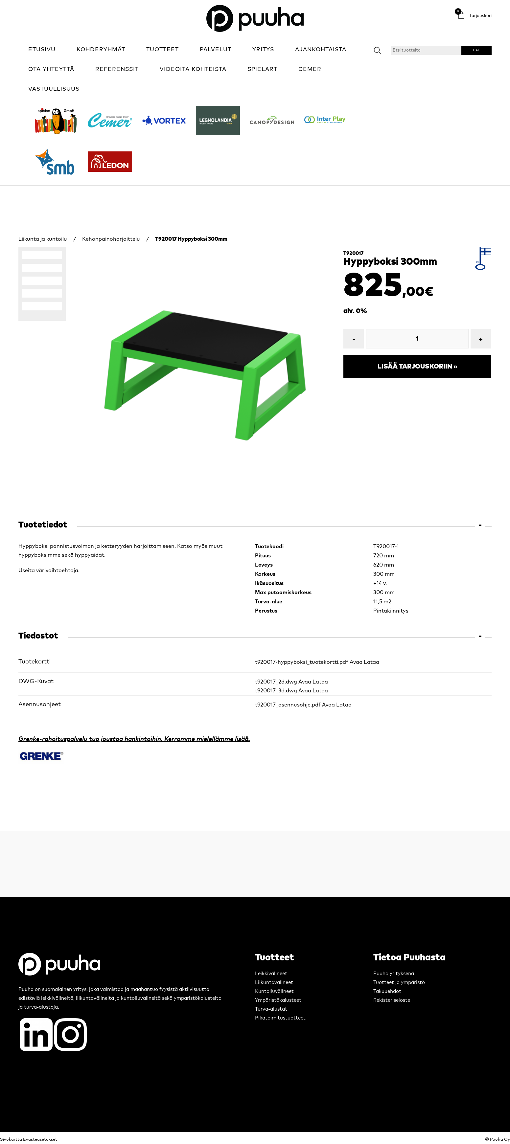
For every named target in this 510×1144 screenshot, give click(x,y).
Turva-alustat (271, 1009)
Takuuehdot (387, 991)
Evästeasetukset (40, 1139)
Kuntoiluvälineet (274, 991)
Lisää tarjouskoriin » (417, 366)
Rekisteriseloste (391, 1000)
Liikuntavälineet (274, 982)
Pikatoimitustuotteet (280, 1018)
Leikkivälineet (271, 973)
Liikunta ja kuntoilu (42, 239)
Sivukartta (11, 1139)
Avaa (356, 662)
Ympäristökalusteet (278, 1000)
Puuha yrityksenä (393, 973)
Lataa (371, 662)
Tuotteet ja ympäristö (399, 982)
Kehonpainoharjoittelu (111, 239)
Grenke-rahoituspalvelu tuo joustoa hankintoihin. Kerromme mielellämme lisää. (134, 739)
